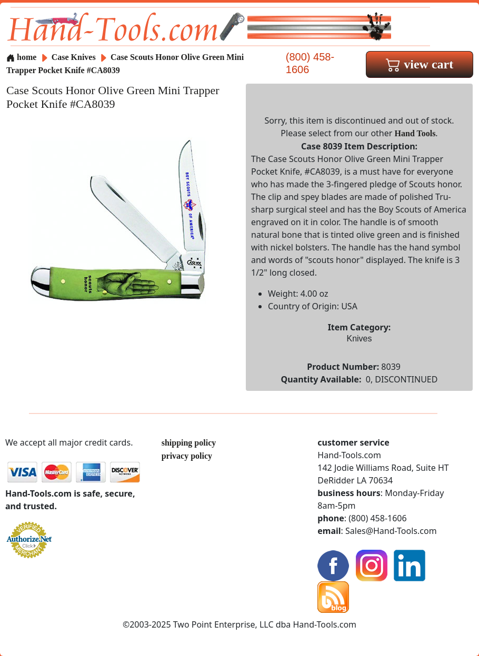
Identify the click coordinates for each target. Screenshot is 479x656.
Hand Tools (415, 133)
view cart (419, 64)
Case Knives (74, 57)
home (21, 57)
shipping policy (189, 442)
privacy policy (187, 455)
